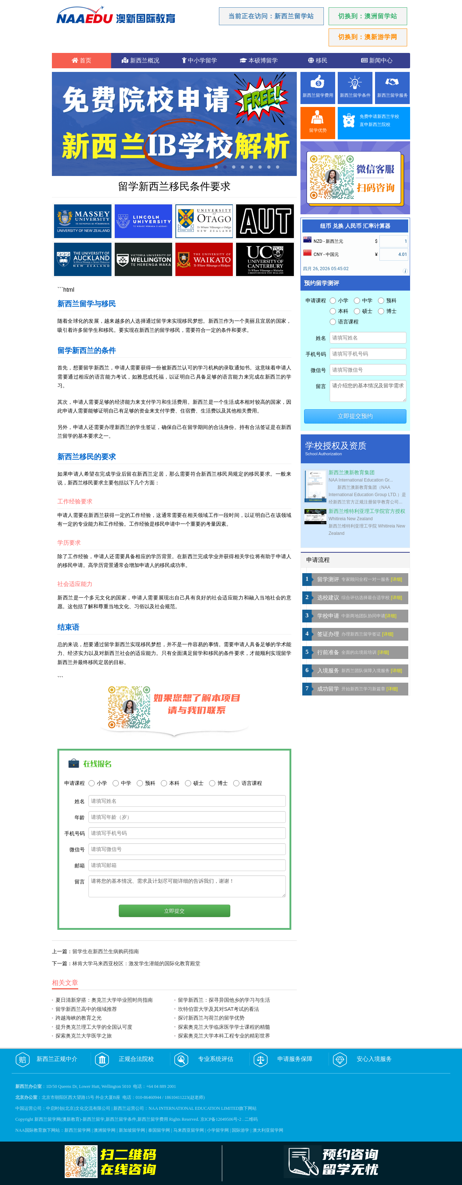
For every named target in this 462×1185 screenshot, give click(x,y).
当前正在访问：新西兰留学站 (271, 16)
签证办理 (328, 634)
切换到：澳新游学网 (367, 37)
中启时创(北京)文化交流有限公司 (78, 1108)
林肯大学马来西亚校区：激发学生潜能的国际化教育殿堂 (136, 963)
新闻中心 (377, 60)
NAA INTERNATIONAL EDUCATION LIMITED (193, 1108)
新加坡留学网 (132, 1130)
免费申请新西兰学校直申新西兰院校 (379, 120)
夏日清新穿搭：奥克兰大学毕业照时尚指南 (104, 1000)
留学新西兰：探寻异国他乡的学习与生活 (224, 1000)
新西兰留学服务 (392, 95)
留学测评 (328, 579)
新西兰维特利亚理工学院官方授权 (367, 511)
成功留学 (328, 689)
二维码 (251, 1119)
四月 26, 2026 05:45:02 (326, 268)
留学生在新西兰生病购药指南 (105, 951)
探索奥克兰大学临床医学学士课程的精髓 (224, 1027)
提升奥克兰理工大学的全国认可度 (94, 1027)
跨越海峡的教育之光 (79, 1018)
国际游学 (240, 1130)
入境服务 (328, 671)
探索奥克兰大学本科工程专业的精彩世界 (224, 1036)
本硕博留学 (259, 60)
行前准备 (328, 652)
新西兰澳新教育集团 (352, 472)
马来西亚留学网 (188, 1130)
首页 (81, 60)
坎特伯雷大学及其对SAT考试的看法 (218, 1009)
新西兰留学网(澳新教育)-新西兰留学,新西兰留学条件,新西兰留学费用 (101, 1119)
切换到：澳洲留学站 (367, 16)
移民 (317, 60)
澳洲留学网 (105, 1130)
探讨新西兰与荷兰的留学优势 (211, 1018)
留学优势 (318, 130)
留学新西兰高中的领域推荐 (86, 1009)
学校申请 (328, 616)
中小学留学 (199, 60)
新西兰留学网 (77, 1130)
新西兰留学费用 (318, 95)
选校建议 (328, 598)
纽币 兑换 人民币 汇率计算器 (355, 226)
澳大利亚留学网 (268, 1130)
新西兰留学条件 (355, 95)
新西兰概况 (140, 60)
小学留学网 (218, 1130)
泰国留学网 (159, 1130)
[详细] (396, 579)
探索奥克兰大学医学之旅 (84, 1036)
